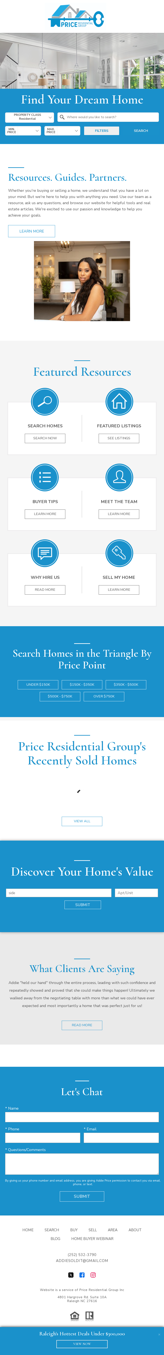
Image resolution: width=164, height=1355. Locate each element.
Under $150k (38, 685)
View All (82, 821)
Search (141, 130)
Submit (82, 905)
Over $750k (104, 696)
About (135, 1230)
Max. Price (51, 130)
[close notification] (159, 1332)
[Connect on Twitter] (70, 1276)
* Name (12, 1108)
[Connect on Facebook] (82, 1276)
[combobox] (29, 117)
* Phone (12, 1129)
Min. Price (11, 130)
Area (112, 1230)
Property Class (27, 117)
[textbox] (111, 117)
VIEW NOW (82, 1344)
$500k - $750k (60, 696)
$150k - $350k (82, 685)
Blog (55, 1239)
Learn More (31, 231)
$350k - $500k (126, 685)
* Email (90, 1129)
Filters (101, 130)
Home (28, 1230)
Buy (74, 1230)
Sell (93, 1230)
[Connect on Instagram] (93, 1276)
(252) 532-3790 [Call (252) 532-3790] (82, 1255)
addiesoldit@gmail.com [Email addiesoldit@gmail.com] (82, 1261)
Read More (82, 1025)
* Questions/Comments (25, 1150)
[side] (58, 893)
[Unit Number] (136, 893)
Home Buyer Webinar (92, 1239)
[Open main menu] (154, 16)
